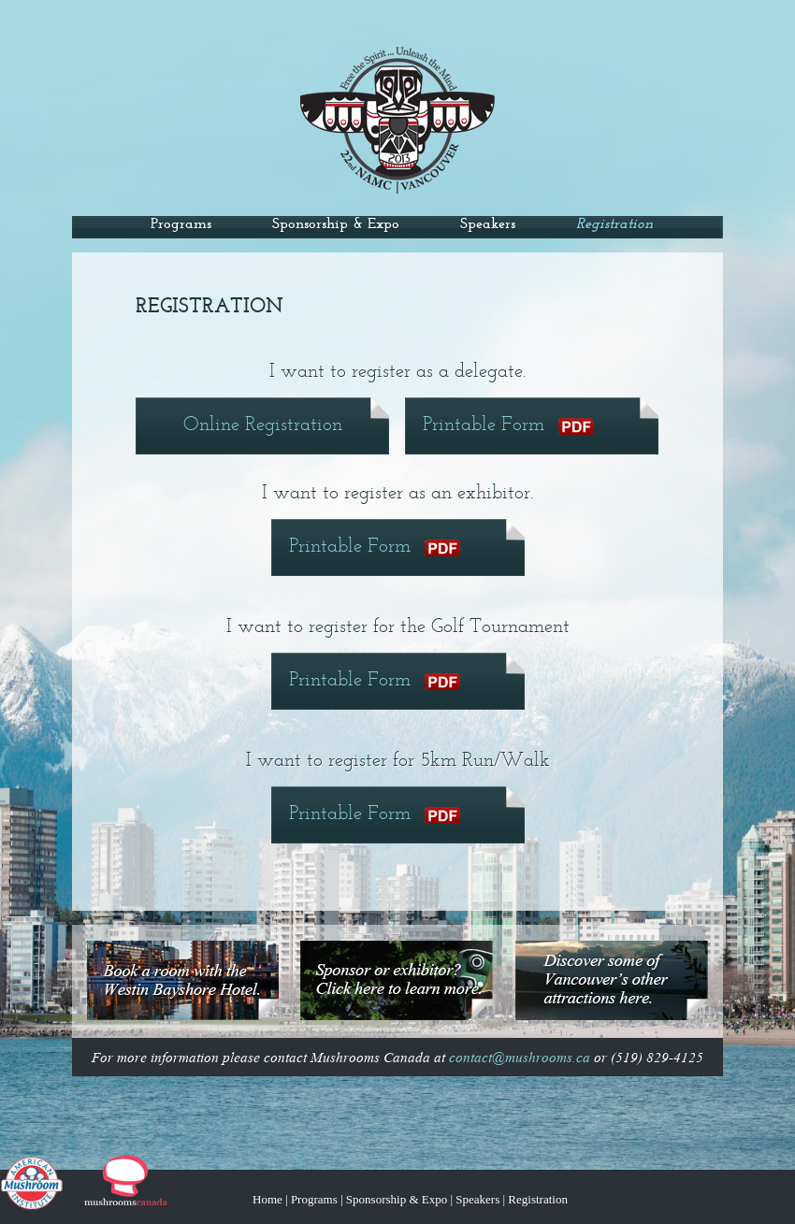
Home (267, 1199)
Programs (181, 224)
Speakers (487, 224)
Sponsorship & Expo (335, 224)
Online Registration (262, 425)
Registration (538, 1199)
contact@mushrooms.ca (519, 1058)
